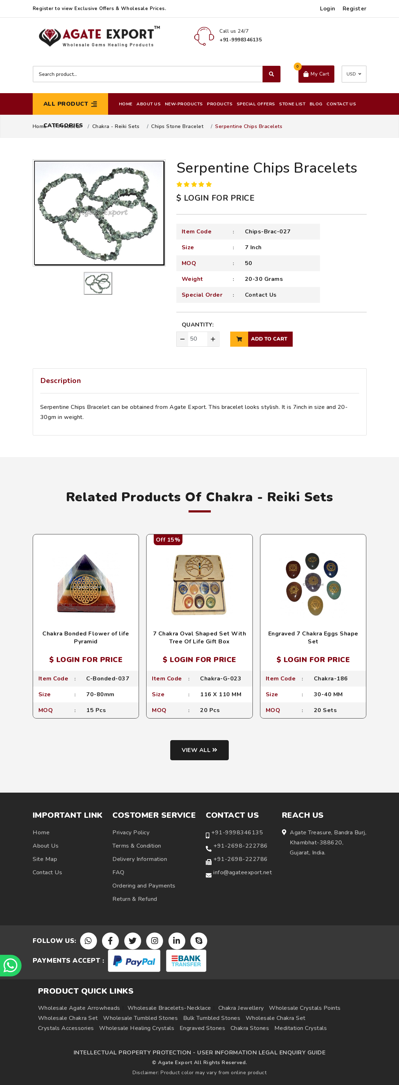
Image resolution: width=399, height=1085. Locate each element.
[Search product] (156, 74)
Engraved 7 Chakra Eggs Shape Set (313, 638)
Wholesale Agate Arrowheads (79, 1008)
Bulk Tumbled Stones (212, 1018)
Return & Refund (134, 899)
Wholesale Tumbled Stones (140, 1018)
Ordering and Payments (144, 886)
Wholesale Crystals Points (305, 1008)
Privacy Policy (130, 832)
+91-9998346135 (237, 832)
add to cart (258, 339)
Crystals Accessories (66, 1028)
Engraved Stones (203, 1028)
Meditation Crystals (300, 1028)
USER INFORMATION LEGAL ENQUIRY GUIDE (261, 1053)
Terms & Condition (136, 846)
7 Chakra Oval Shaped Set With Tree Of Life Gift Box (199, 638)
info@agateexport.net (242, 872)
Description (60, 381)
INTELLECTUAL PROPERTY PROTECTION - (135, 1053)
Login (327, 8)
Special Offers (256, 104)
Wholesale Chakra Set (68, 1018)
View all (199, 750)
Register (355, 8)
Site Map (45, 859)
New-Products (184, 104)
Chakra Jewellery (241, 1008)
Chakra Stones (250, 1028)
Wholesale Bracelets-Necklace (169, 1008)
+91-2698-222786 (240, 846)
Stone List (292, 104)
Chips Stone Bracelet (177, 126)
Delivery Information (139, 859)
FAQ (118, 872)
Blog (316, 104)
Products (219, 104)
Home (126, 104)
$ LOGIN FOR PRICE (215, 198)
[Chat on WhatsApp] (11, 965)
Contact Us (341, 104)
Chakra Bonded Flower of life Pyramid (85, 638)
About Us (148, 104)
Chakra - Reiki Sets (116, 126)
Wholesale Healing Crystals (136, 1028)
